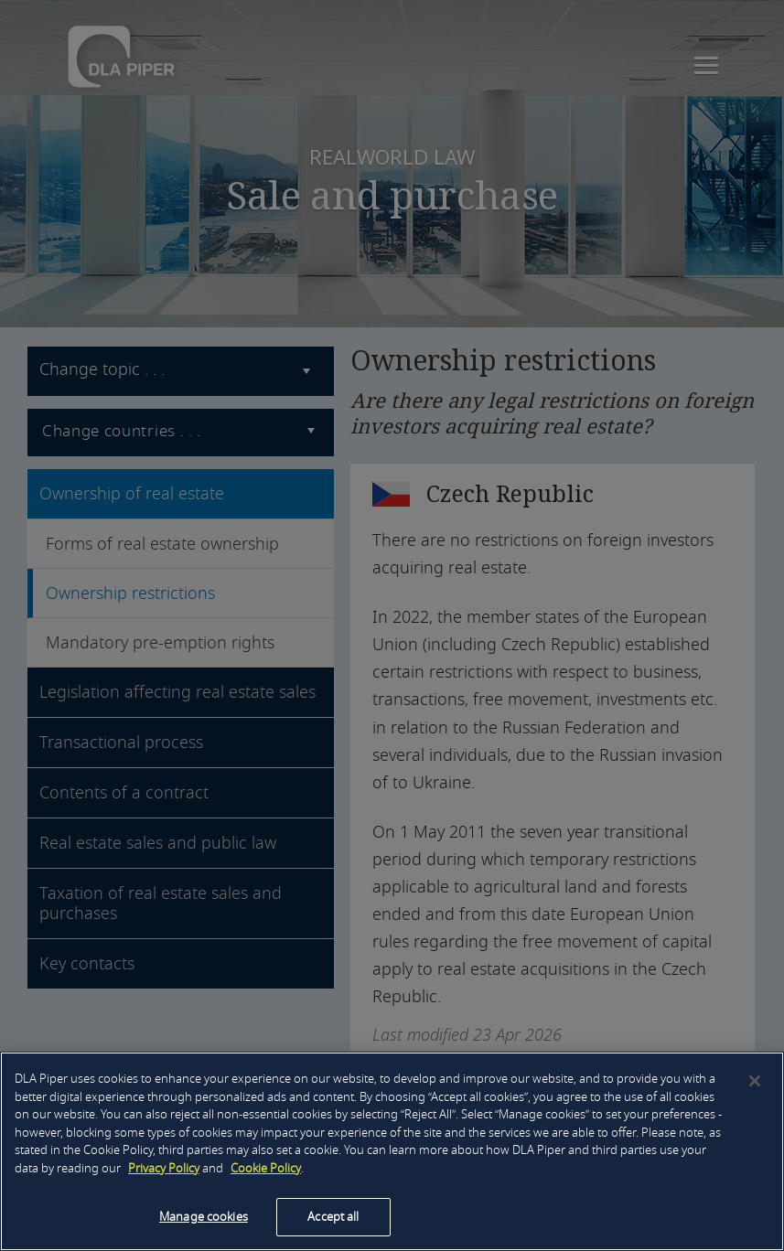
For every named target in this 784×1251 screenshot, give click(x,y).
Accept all (333, 1216)
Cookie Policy (266, 1168)
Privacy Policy (163, 1168)
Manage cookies (203, 1216)
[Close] (755, 1081)
